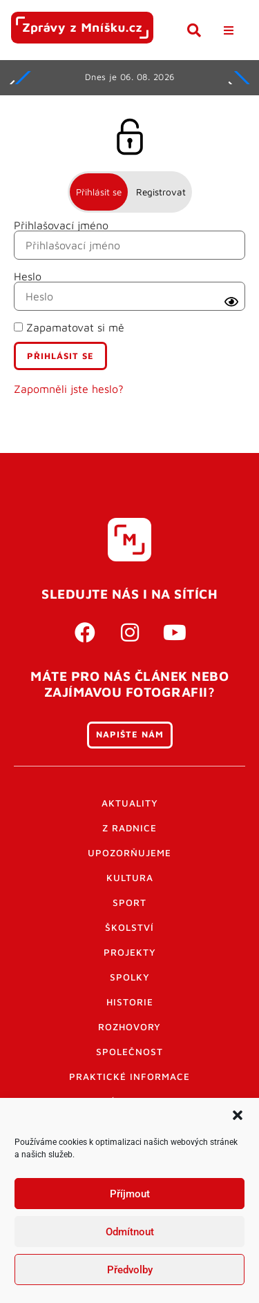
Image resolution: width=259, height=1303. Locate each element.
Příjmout (130, 1194)
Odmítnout (130, 1232)
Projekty (130, 952)
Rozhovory (129, 1026)
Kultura (129, 877)
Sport (129, 902)
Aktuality (130, 803)
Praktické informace (129, 1076)
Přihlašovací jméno (61, 225)
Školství (129, 927)
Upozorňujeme (129, 852)
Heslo (27, 276)
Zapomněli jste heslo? (69, 389)
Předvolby (130, 1270)
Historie (129, 1001)
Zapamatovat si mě (69, 327)
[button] (237, 1115)
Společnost (129, 1051)
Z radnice (129, 827)
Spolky (130, 977)
